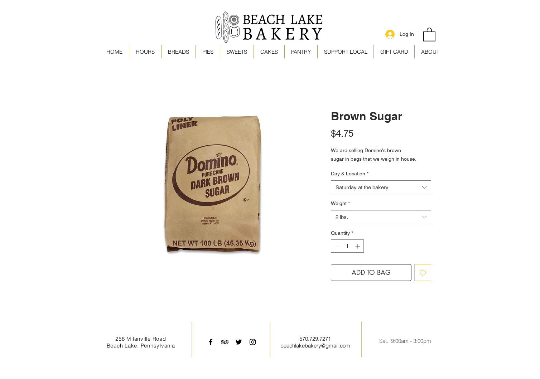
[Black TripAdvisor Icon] (225, 342)
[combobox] (381, 187)
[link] (429, 34)
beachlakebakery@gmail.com (315, 345)
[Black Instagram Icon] (253, 342)
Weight (340, 203)
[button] (345, 51)
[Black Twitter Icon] (239, 342)
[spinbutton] (347, 246)
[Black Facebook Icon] (211, 342)
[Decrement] (336, 246)
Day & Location (349, 173)
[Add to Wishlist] (422, 272)
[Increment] (358, 246)
